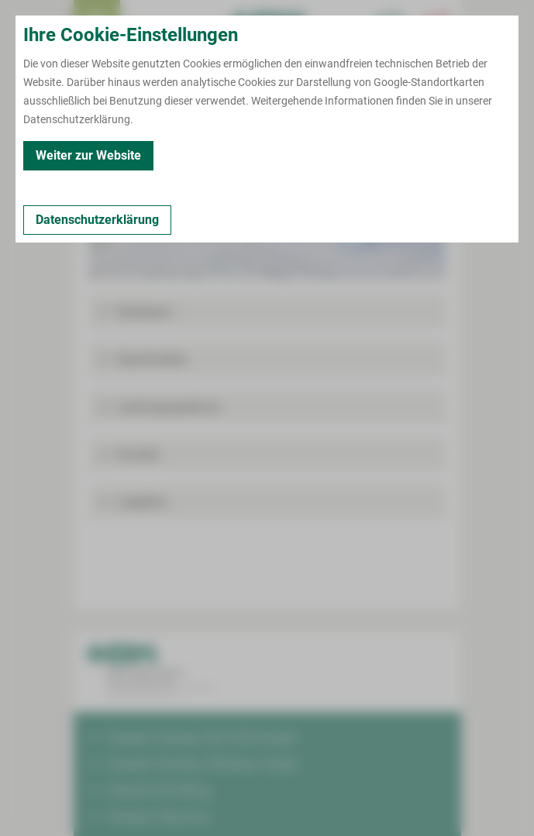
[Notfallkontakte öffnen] (438, 23)
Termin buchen (143, 23)
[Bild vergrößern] (267, 209)
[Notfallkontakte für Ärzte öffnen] (391, 23)
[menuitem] (97, 23)
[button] (267, 312)
